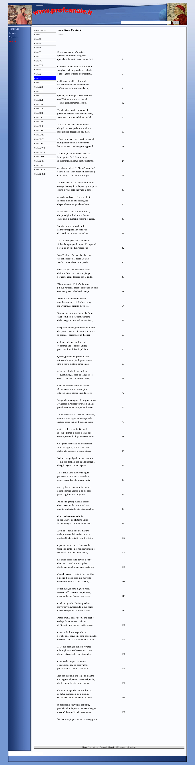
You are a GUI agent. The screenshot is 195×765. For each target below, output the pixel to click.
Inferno (95, 747)
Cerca (176, 22)
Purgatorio (104, 747)
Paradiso (112, 747)
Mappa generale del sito (126, 747)
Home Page (86, 747)
